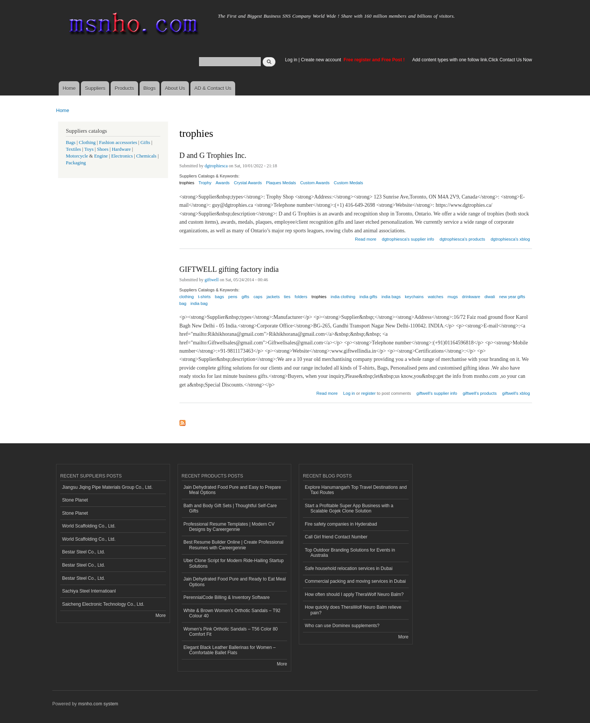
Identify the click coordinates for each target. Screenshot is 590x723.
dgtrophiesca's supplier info (408, 239)
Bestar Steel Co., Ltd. (83, 552)
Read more (365, 238)
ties (287, 296)
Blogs (149, 88)
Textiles (73, 149)
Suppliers (95, 88)
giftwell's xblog (516, 393)
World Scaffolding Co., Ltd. (89, 526)
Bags (71, 142)
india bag (198, 303)
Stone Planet (75, 500)
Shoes (103, 149)
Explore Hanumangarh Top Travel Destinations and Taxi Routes (356, 490)
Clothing (87, 142)
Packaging (76, 162)
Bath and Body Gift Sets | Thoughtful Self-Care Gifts (230, 508)
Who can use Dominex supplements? (342, 625)
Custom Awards (315, 182)
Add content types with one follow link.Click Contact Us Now (472, 59)
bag (183, 303)
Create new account (321, 59)
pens (232, 296)
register (368, 393)
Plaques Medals (281, 182)
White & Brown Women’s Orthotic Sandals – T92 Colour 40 (232, 613)
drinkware (471, 296)
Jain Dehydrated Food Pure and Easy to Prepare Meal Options (232, 490)
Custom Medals (348, 182)
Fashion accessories (118, 142)
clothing (186, 296)
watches (435, 296)
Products (124, 88)
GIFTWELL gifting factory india (229, 269)
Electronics (122, 156)
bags (219, 296)
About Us (175, 88)
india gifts (368, 296)
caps (258, 296)
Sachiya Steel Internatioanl (89, 591)
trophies (187, 182)
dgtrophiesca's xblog (510, 239)
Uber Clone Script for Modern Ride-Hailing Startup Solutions (234, 563)
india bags (391, 296)
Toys (89, 149)
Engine (101, 156)
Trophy (205, 182)
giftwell (212, 279)
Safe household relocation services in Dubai (348, 568)
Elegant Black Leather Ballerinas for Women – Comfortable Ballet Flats (230, 650)
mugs (452, 296)
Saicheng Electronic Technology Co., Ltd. (103, 604)
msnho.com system (98, 703)
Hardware (121, 149)
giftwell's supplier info (437, 393)
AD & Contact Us (213, 88)
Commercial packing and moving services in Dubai (355, 581)
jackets (273, 296)
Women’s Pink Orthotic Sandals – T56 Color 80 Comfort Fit (231, 631)
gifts (245, 296)
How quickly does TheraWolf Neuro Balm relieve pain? (353, 610)
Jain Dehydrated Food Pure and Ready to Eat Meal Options (235, 581)
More (160, 615)
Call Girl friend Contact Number (336, 537)
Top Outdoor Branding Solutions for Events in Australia (350, 552)
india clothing (343, 296)
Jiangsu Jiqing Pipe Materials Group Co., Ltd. (107, 487)
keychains (414, 296)
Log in (291, 59)
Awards (223, 182)
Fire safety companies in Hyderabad (341, 524)
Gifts (145, 142)
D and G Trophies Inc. (212, 155)
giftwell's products (480, 393)
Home (69, 88)
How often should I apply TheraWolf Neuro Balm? (354, 594)
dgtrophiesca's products (462, 239)
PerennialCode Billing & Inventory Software (227, 597)
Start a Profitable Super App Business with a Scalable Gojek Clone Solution (349, 508)
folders (301, 296)
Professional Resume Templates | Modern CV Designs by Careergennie (229, 526)
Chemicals (147, 156)
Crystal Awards (248, 182)
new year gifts (512, 296)
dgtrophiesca (216, 165)
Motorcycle (77, 156)
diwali (489, 296)
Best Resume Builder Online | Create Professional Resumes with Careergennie (234, 545)
